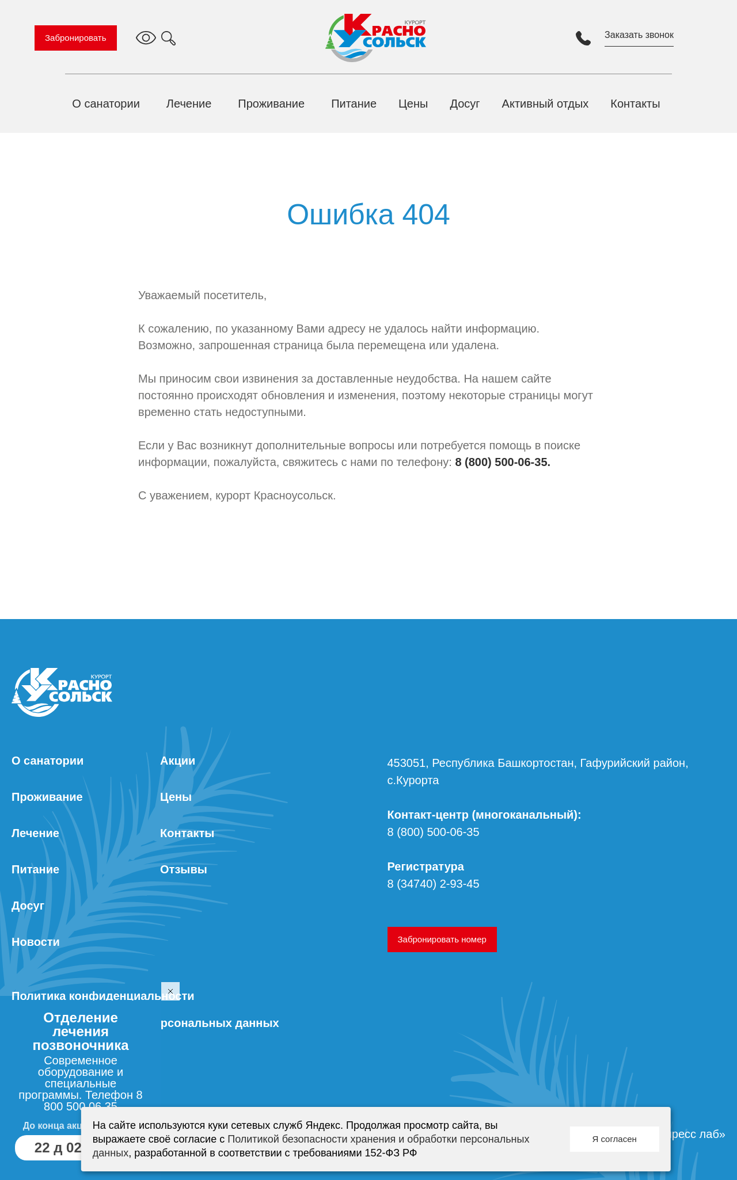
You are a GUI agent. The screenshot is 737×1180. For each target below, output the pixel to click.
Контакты (635, 103)
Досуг (465, 103)
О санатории (106, 103)
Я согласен (614, 1139)
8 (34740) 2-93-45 (434, 883)
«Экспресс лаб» (682, 1134)
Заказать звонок (639, 35)
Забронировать (76, 38)
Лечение (188, 103)
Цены (413, 103)
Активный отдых (545, 103)
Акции (177, 760)
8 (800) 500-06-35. (502, 462)
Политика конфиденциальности (103, 996)
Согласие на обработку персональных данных (145, 1023)
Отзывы (183, 869)
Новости (36, 941)
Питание (354, 103)
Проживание (271, 103)
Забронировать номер (442, 939)
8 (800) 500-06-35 (434, 832)
